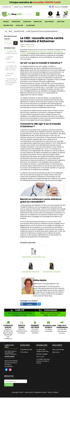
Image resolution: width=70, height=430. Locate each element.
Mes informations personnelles (58, 362)
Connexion (64, 7)
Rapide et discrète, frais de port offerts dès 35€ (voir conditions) (8, 337)
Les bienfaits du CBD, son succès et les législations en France (11, 82)
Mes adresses (57, 358)
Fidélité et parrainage (62, 330)
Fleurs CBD (27, 21)
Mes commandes (58, 353)
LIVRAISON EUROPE (8, 330)
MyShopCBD (29, 425)
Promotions (24, 356)
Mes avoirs (55, 356)
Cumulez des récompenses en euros (62, 335)
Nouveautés (16, 21)
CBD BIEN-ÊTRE (8, 25)
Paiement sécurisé (9, 74)
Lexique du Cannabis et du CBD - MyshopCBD (43, 399)
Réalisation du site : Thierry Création (46, 425)
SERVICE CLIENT (21, 330)
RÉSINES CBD (38, 21)
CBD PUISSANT (49, 21)
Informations (9, 48)
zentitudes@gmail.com (13, 367)
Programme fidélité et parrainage (42, 381)
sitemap (23, 363)
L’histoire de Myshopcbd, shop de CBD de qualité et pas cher (42, 392)
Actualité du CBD (19, 31)
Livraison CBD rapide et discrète (11, 52)
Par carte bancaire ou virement (35, 335)
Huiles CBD (60, 21)
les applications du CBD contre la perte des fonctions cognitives (41, 52)
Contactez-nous (6, 7)
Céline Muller (40, 280)
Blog (10, 31)
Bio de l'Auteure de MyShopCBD (42, 385)
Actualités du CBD (26, 353)
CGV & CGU (11, 62)
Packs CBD (19, 25)
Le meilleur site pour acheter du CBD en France (11, 68)
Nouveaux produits (26, 358)
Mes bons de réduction (56, 366)
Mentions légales (9, 58)
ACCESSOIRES (30, 25)
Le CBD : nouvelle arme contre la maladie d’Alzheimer (41, 31)
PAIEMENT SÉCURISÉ (35, 330)
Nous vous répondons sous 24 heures (21, 335)
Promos (6, 21)
